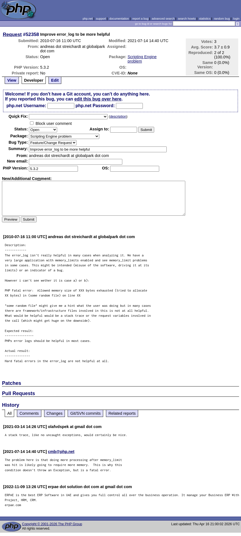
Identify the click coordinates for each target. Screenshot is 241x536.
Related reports (122, 413)
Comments (29, 413)
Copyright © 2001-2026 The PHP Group (52, 524)
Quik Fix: (18, 116)
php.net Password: (95, 105)
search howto (187, 18)
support (101, 18)
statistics (204, 18)
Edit (55, 80)
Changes (55, 413)
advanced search (163, 18)
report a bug (140, 18)
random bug (222, 18)
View (11, 80)
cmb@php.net (61, 451)
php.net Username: (26, 105)
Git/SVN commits (85, 413)
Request (12, 34)
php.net (88, 18)
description (118, 116)
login (236, 18)
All (9, 413)
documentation (119, 18)
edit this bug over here (97, 99)
